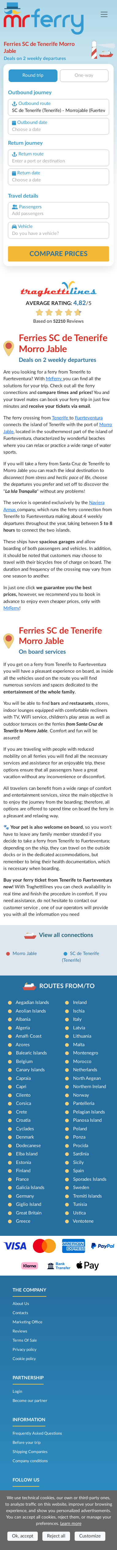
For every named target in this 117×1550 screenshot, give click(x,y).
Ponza (79, 1137)
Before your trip (27, 1442)
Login (17, 1391)
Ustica (79, 1213)
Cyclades (25, 1129)
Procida (80, 1145)
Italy (77, 1019)
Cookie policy (24, 1359)
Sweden (81, 1187)
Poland (80, 1129)
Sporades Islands (90, 1179)
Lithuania (82, 1036)
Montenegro (85, 1053)
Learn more (70, 1524)
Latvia (79, 1028)
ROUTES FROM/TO (67, 986)
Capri (21, 1086)
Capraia (23, 1078)
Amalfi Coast (28, 1036)
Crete (21, 1112)
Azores (23, 1045)
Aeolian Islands (31, 1011)
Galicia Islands (30, 1187)
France (22, 1179)
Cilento (23, 1095)
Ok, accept (22, 1536)
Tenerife (60, 418)
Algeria (23, 1028)
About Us (21, 1304)
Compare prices (58, 254)
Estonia (23, 1162)
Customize (90, 1536)
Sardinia (81, 1154)
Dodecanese (28, 1145)
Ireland (80, 1002)
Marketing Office (27, 1322)
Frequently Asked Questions (37, 1433)
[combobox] (58, 110)
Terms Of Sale (25, 1340)
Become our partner (30, 1401)
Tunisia (80, 1204)
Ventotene (83, 1221)
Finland (23, 1171)
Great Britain (28, 1213)
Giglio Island (28, 1204)
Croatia (23, 1120)
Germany (25, 1196)
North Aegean (87, 1078)
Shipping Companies (30, 1452)
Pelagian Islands (89, 1112)
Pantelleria (83, 1103)
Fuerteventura (89, 418)
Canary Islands (30, 1070)
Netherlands (85, 1070)
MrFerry (54, 379)
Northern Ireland (89, 1086)
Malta (78, 1045)
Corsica (23, 1103)
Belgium (24, 1061)
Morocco (82, 1061)
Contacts (20, 1313)
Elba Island (26, 1154)
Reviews (20, 1331)
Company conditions (30, 1461)
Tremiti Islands (87, 1196)
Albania (23, 1019)
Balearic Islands (31, 1053)
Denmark (25, 1137)
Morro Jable (25, 953)
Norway (81, 1095)
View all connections (66, 935)
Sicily (78, 1162)
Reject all (56, 1536)
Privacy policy (25, 1349)
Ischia (78, 1011)
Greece (23, 1221)
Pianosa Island (87, 1120)
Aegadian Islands (32, 1002)
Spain (78, 1171)
